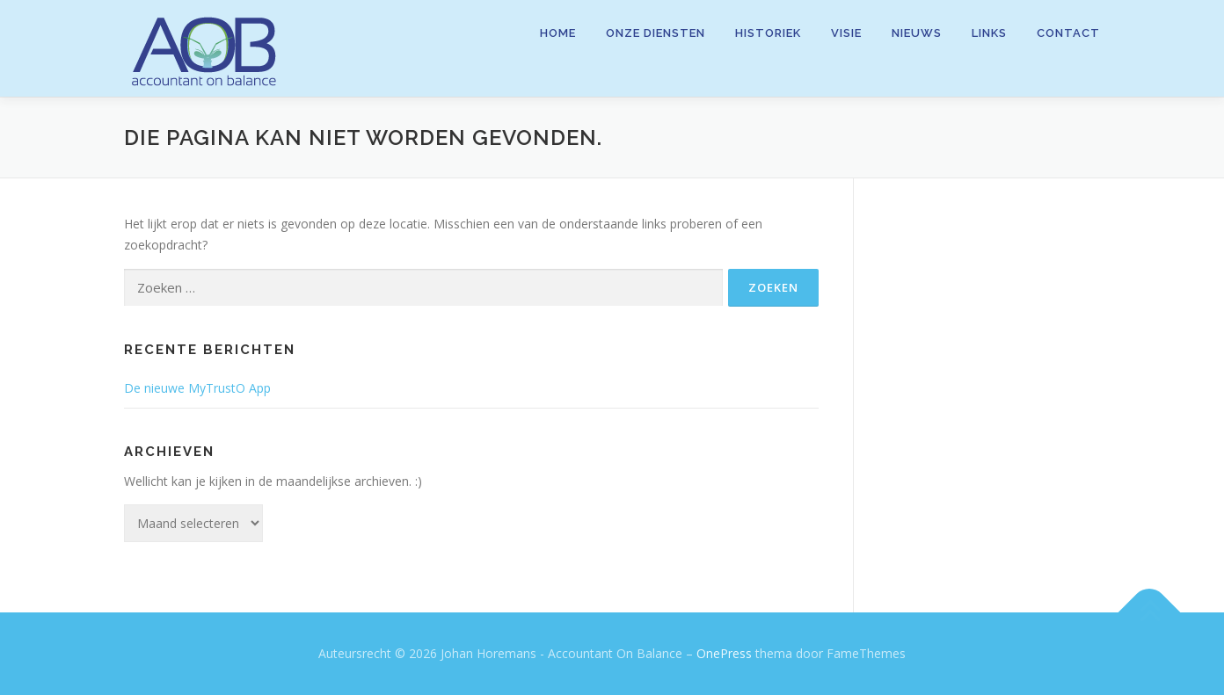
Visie (846, 33)
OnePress (724, 653)
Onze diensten (655, 33)
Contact (1068, 33)
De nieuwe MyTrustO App (197, 388)
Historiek (768, 33)
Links (989, 33)
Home (558, 33)
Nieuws (917, 33)
